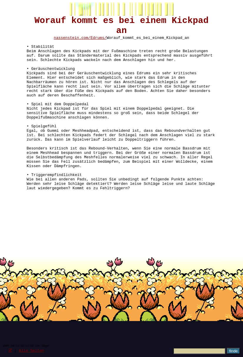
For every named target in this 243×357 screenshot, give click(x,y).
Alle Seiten (31, 350)
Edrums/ (99, 42)
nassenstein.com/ (72, 42)
